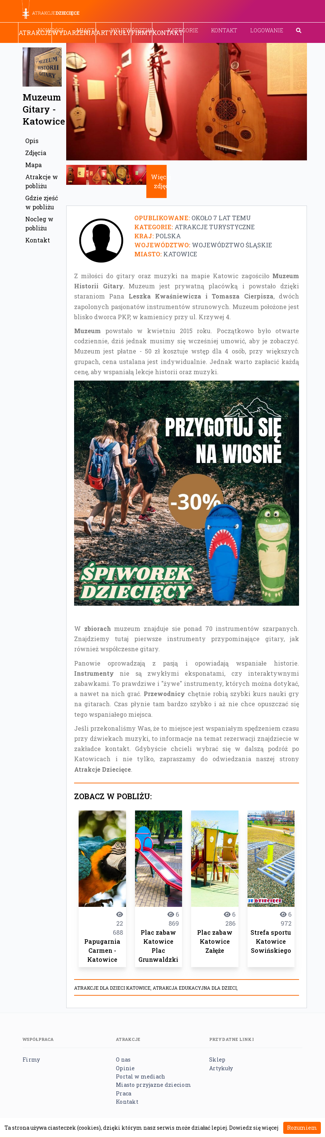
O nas (123, 1059)
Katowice (180, 254)
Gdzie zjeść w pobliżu (41, 202)
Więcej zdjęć (161, 181)
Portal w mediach (140, 1076)
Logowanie (266, 30)
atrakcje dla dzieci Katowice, (113, 988)
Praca (123, 1093)
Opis (31, 141)
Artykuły (113, 33)
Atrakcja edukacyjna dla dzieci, (195, 988)
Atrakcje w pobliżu (41, 181)
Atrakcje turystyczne (215, 227)
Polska (168, 236)
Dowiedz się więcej (253, 1127)
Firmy (141, 33)
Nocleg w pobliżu (39, 223)
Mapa (33, 165)
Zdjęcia (35, 153)
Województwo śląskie (232, 245)
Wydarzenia (74, 33)
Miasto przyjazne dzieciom (153, 1084)
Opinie (125, 1068)
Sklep (217, 1059)
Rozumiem (302, 1127)
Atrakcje (35, 33)
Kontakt (224, 30)
